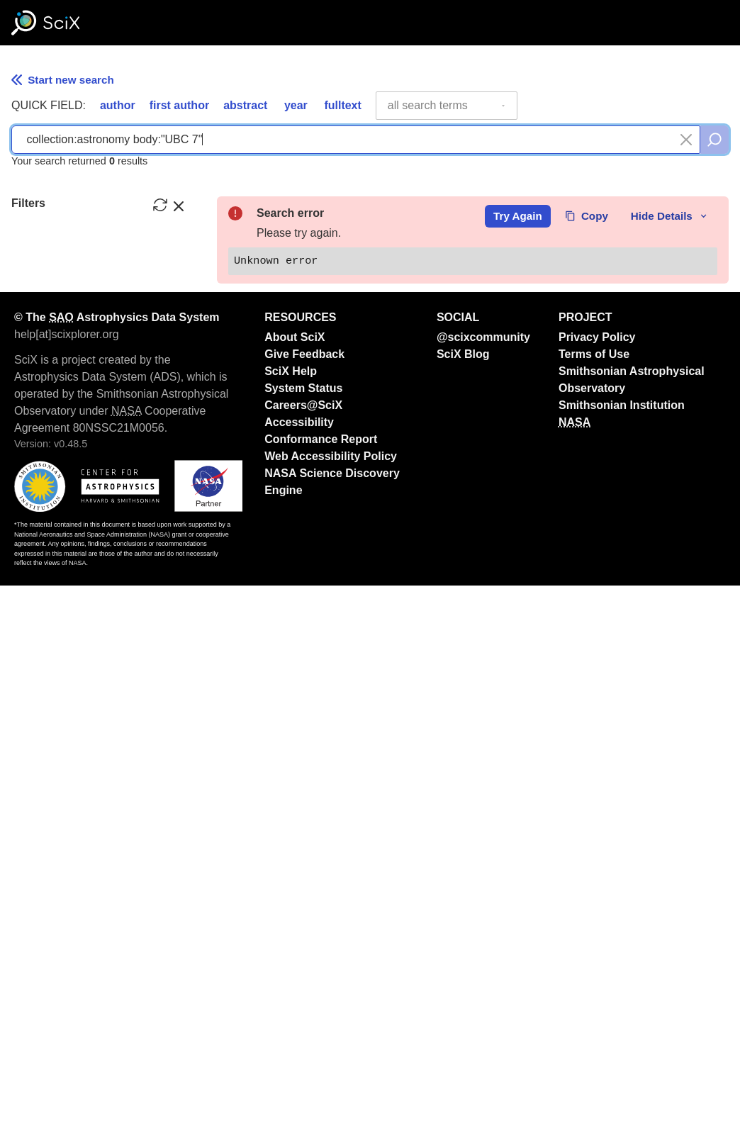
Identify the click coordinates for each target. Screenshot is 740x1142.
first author (179, 105)
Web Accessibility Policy (330, 1013)
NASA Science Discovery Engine (332, 1038)
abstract (245, 105)
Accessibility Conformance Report (320, 987)
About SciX (294, 894)
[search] (714, 139)
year (296, 105)
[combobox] (446, 105)
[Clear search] (686, 139)
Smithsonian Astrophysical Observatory (632, 936)
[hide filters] (179, 204)
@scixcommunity (483, 894)
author (117, 105)
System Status (303, 945)
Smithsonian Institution (622, 962)
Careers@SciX (303, 962)
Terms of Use (594, 911)
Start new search (62, 80)
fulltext (342, 105)
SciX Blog (463, 911)
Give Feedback (304, 911)
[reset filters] (160, 204)
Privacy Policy (597, 894)
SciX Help (290, 928)
